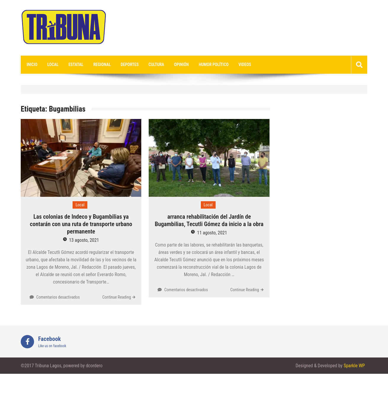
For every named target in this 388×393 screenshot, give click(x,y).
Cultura (156, 64)
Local (53, 64)
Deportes (130, 64)
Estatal (75, 64)
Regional (102, 64)
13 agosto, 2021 (84, 240)
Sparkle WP (354, 365)
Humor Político (214, 64)
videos (244, 64)
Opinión (181, 64)
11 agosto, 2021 (212, 233)
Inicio (32, 64)
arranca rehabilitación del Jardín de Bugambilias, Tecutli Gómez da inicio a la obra (209, 220)
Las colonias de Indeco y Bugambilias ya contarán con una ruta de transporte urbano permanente (81, 224)
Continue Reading (116, 297)
